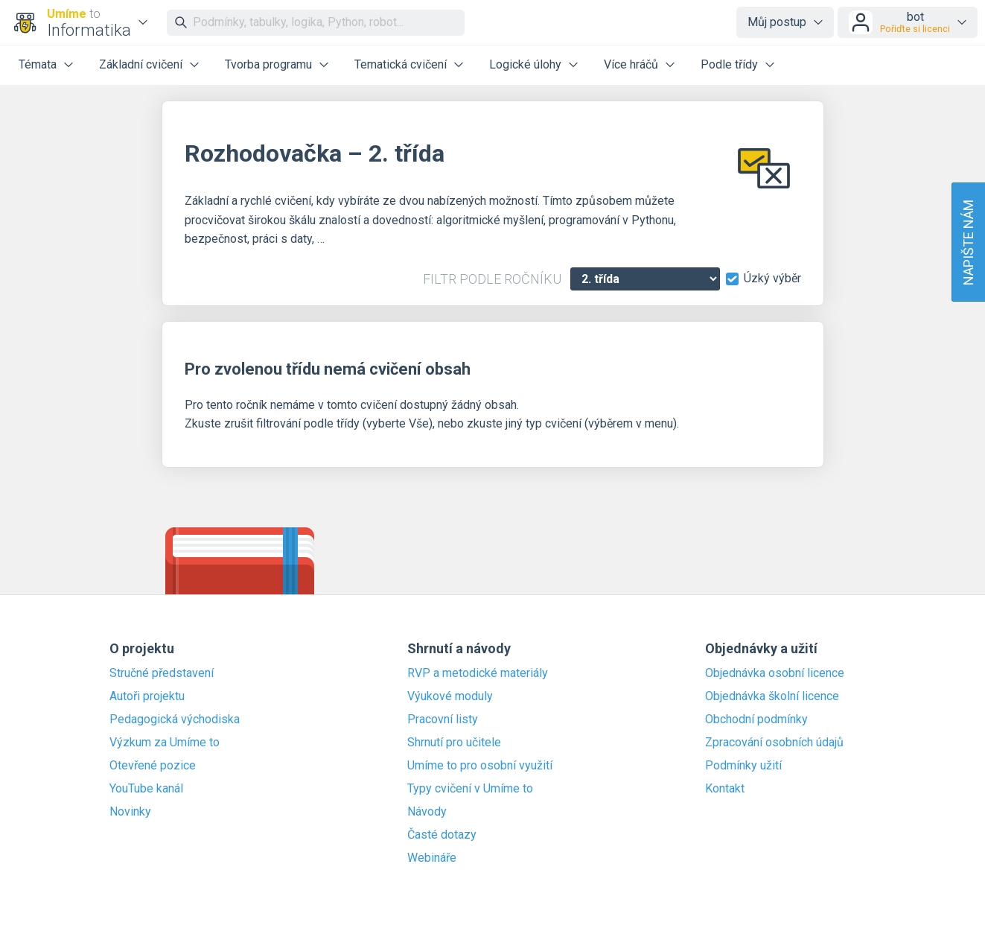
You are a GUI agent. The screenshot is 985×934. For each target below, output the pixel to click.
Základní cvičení (140, 64)
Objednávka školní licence (772, 696)
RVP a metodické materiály (477, 673)
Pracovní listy (442, 719)
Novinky (130, 812)
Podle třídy (729, 64)
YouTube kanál (146, 788)
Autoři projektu (147, 696)
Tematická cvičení (400, 64)
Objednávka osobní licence (774, 673)
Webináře (431, 858)
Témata (38, 64)
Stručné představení (161, 673)
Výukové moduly (450, 696)
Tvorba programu (268, 64)
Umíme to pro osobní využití (479, 765)
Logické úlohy (525, 64)
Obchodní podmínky (756, 719)
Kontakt (725, 788)
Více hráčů (631, 64)
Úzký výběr (772, 278)
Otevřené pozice (152, 765)
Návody (427, 812)
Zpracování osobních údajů (774, 742)
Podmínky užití (743, 765)
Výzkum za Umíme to (164, 742)
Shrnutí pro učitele (454, 742)
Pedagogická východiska (174, 719)
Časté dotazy (441, 835)
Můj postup (776, 22)
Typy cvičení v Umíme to (470, 788)
